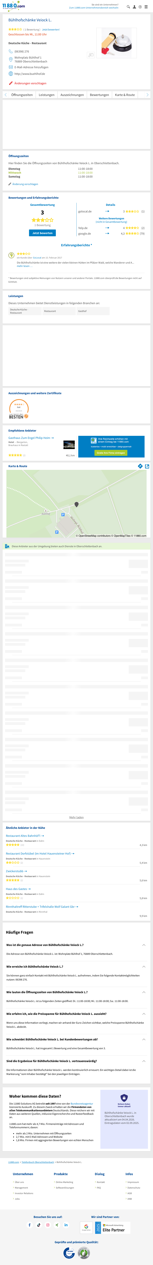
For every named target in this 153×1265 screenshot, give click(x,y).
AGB (130, 1193)
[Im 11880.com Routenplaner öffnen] (140, 465)
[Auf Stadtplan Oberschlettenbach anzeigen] (147, 465)
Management (21, 1187)
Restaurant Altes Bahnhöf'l (23, 836)
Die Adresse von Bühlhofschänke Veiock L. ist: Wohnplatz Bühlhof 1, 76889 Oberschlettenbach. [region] (59, 953)
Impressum (133, 1182)
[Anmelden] (136, 6)
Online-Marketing (64, 1182)
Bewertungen (99, 95)
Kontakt (101, 1182)
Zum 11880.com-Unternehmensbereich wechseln (93, 7)
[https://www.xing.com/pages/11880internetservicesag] (57, 1225)
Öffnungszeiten (22, 95)
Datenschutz (134, 1187)
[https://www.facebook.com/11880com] (29, 1225)
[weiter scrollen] (147, 94)
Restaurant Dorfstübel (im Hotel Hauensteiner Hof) (38, 853)
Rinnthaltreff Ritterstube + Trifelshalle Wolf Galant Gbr (40, 907)
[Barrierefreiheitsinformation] (142, 6)
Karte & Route (125, 95)
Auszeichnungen (72, 95)
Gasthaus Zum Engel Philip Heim (29, 438)
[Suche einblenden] (130, 6)
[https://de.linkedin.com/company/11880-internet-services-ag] (66, 1225)
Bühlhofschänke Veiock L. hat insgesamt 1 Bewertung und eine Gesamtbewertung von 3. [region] (56, 1048)
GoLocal (37, 257)
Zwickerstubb (14, 871)
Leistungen (46, 95)
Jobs (17, 1198)
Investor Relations (24, 1193)
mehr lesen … (25, 266)
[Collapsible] (144, 945)
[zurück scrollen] (5, 94)
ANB (130, 1198)
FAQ (99, 1187)
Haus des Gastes (16, 889)
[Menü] (147, 6)
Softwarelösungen (65, 1187)
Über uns (19, 1182)
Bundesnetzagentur (82, 1103)
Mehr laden (76, 817)
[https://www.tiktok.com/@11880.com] (38, 1225)
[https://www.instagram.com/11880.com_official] (48, 1225)
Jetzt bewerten (42, 233)
